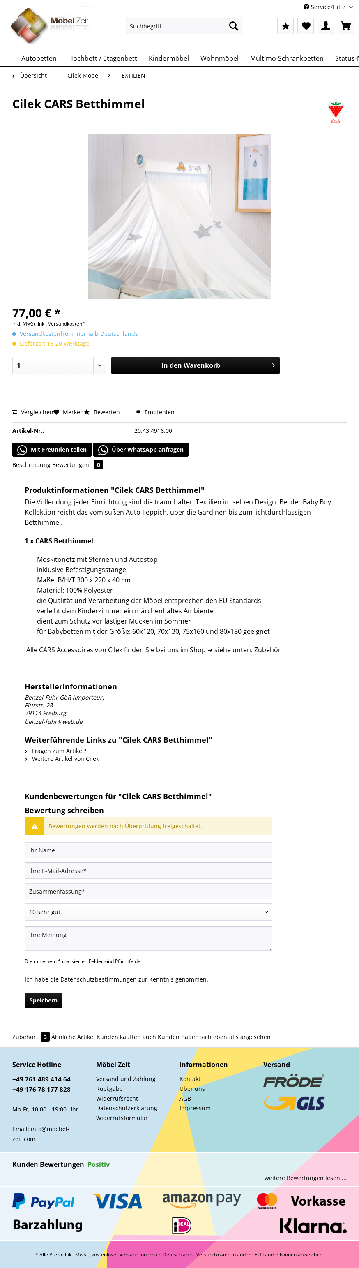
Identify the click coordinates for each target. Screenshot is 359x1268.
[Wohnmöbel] (219, 58)
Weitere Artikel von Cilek (62, 758)
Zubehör (31, 1037)
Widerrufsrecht (117, 1098)
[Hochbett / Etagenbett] (102, 58)
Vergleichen (32, 412)
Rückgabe (109, 1088)
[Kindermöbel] (169, 58)
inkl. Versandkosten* (61, 323)
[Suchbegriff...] (184, 26)
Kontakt (190, 1079)
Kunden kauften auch (126, 1037)
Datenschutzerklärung (126, 1108)
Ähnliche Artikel (73, 1037)
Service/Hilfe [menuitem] (325, 7)
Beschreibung (31, 465)
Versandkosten (213, 1254)
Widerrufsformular (122, 1118)
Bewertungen (77, 465)
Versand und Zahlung (126, 1079)
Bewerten (103, 412)
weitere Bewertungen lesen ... (306, 1178)
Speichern (44, 1000)
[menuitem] (184, 30)
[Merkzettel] (305, 26)
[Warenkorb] (346, 26)
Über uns (192, 1088)
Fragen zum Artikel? (55, 751)
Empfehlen (155, 412)
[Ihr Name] (148, 850)
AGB (185, 1098)
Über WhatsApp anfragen (141, 450)
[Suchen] (233, 26)
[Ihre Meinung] (148, 938)
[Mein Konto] (326, 26)
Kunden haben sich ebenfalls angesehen (214, 1037)
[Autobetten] (39, 58)
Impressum (195, 1108)
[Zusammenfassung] (148, 891)
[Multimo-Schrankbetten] (286, 58)
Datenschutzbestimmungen (98, 979)
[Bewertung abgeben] (148, 912)
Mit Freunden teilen (52, 450)
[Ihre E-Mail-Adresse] (148, 870)
